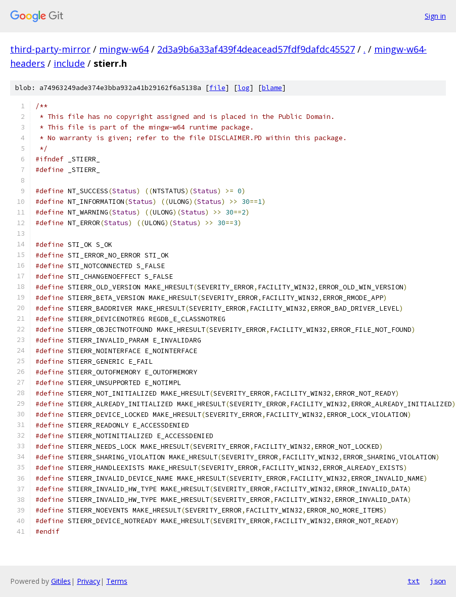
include (69, 63)
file (217, 87)
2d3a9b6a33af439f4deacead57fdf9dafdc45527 (256, 49)
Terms (116, 581)
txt (413, 580)
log (244, 87)
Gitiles (61, 581)
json (438, 580)
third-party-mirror (50, 49)
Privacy (88, 581)
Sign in (435, 16)
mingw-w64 (124, 49)
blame (272, 87)
